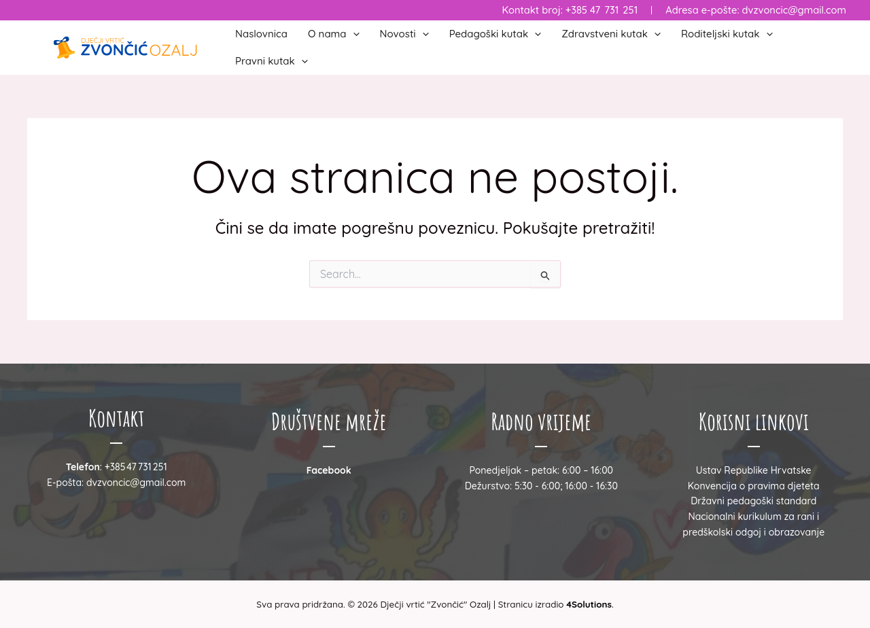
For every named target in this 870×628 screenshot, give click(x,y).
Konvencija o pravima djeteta (754, 486)
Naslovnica (261, 33)
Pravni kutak (271, 61)
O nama (334, 34)
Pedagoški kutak (495, 34)
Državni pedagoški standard (753, 501)
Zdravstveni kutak (611, 34)
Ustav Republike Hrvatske (754, 470)
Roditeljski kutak (727, 34)
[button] (353, 34)
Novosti (404, 34)
